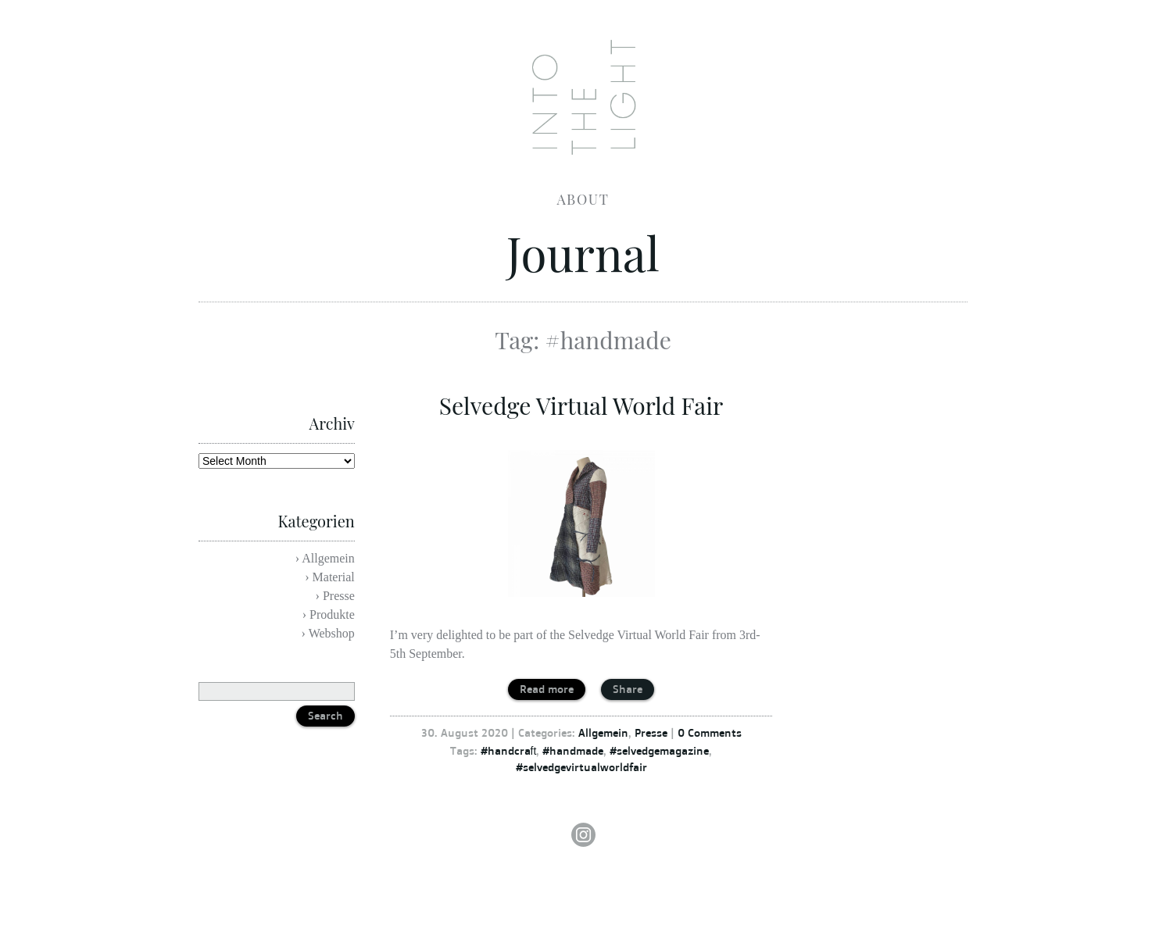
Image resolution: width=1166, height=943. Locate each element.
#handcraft (509, 750)
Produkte (332, 614)
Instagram (583, 835)
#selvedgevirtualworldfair (581, 766)
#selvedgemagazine (659, 750)
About (583, 199)
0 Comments (710, 732)
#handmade (572, 750)
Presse (651, 732)
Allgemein (603, 732)
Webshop (332, 633)
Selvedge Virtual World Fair (581, 405)
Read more (547, 688)
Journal (583, 252)
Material (334, 577)
